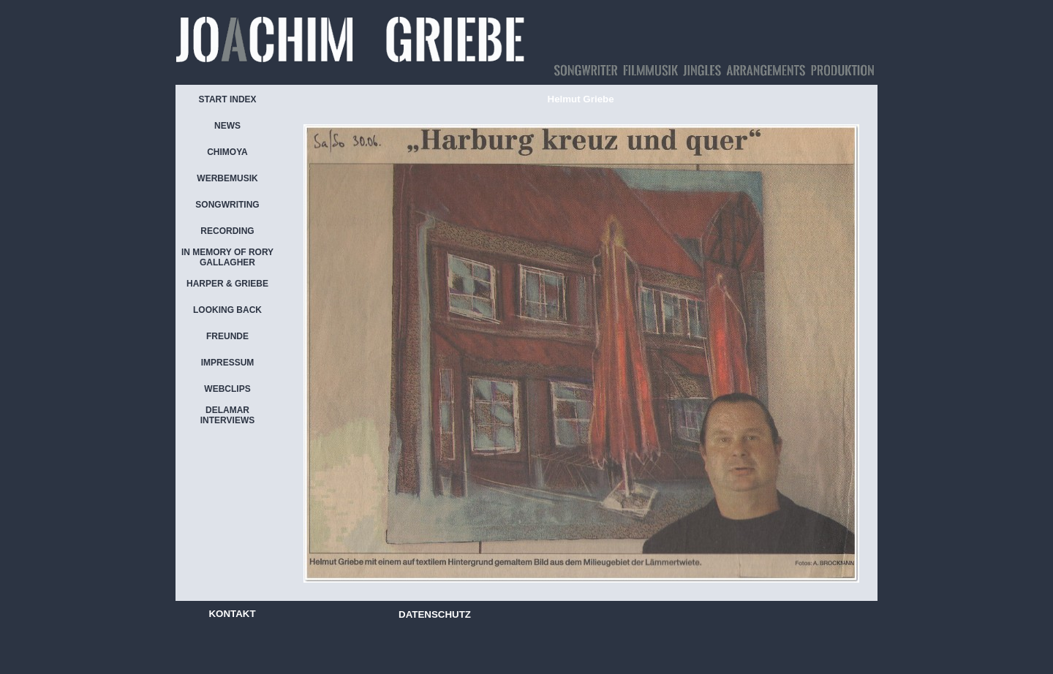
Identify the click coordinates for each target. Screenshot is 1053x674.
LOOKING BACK (227, 310)
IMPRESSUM (227, 362)
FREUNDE (227, 336)
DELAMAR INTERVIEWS (227, 415)
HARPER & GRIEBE (227, 284)
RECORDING (227, 231)
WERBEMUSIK (227, 178)
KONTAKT (231, 613)
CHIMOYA (227, 152)
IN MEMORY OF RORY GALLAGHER (227, 257)
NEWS (227, 126)
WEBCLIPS (227, 389)
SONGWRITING (227, 205)
